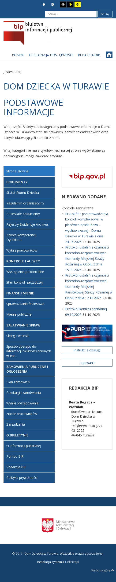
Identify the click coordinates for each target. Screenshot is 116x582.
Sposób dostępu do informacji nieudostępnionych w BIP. (28, 351)
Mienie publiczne (18, 314)
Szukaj (105, 14)
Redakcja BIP (16, 467)
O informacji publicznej (23, 446)
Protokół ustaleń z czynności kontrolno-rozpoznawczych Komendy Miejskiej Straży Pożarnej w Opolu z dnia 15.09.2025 (87, 258)
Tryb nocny (52, 4)
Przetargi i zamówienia (23, 392)
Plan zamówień (18, 382)
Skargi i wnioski (17, 336)
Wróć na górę (102, 570)
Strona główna (17, 171)
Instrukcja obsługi (87, 350)
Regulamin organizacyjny (25, 203)
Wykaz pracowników (21, 250)
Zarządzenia (15, 424)
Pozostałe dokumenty (23, 214)
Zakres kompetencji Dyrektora (21, 237)
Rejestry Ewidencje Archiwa (27, 224)
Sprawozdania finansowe (25, 303)
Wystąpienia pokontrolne (25, 271)
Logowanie (87, 362)
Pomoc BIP (15, 456)
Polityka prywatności (21, 477)
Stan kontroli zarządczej (24, 282)
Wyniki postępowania (22, 403)
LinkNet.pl (72, 562)
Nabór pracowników (21, 413)
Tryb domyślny (43, 4)
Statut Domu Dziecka (22, 192)
